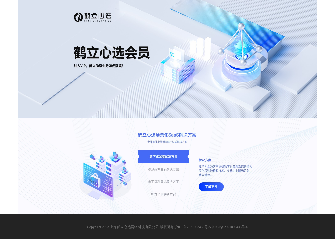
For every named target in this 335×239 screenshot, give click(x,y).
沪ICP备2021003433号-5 (192, 227)
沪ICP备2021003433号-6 (230, 227)
